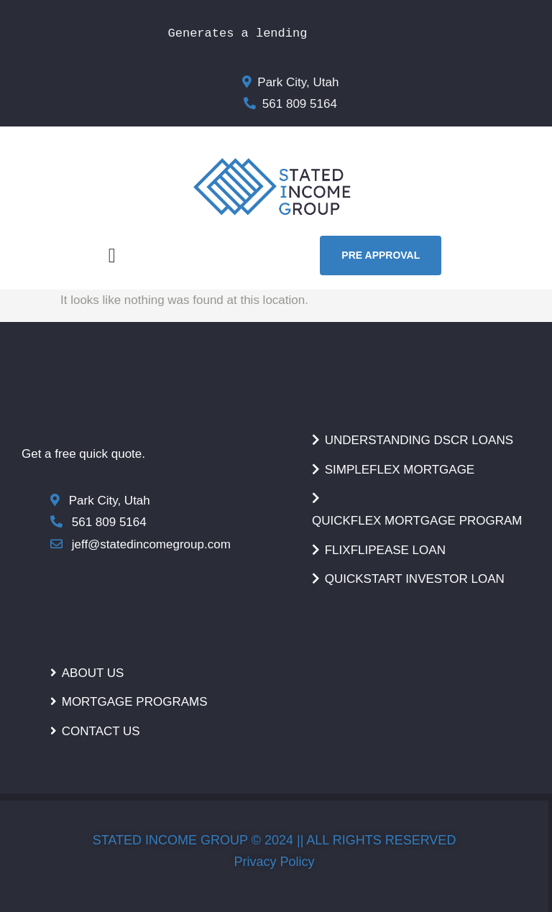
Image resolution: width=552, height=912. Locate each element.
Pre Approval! (347, 33)
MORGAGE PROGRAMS (360, 405)
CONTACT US (65, 418)
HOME (42, 637)
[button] (112, 256)
